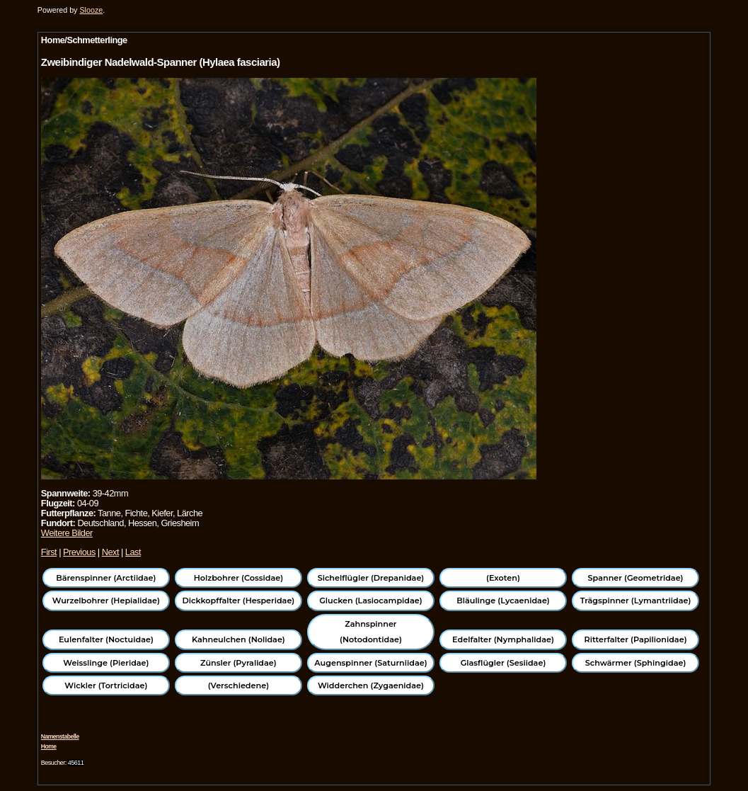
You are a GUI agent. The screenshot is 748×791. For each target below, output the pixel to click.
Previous (79, 552)
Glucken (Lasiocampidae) (370, 600)
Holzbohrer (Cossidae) (238, 578)
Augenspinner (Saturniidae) (370, 663)
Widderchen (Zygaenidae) (371, 685)
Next (110, 552)
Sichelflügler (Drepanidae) (371, 578)
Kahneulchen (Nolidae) (238, 639)
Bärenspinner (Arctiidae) (106, 578)
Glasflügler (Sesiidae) (503, 663)
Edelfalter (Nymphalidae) (503, 639)
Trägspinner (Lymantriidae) (635, 600)
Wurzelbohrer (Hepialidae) (106, 600)
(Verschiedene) (238, 685)
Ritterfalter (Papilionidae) (636, 639)
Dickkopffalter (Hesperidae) (239, 600)
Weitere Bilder (67, 533)
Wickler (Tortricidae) (105, 685)
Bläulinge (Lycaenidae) (503, 600)
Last (133, 552)
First (49, 552)
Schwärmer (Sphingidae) (635, 663)
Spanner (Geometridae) (636, 578)
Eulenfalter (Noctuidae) (106, 639)
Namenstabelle (60, 736)
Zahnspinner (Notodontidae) (371, 631)
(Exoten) (503, 578)
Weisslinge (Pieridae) (106, 663)
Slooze (91, 10)
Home (49, 746)
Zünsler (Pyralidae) (238, 663)
